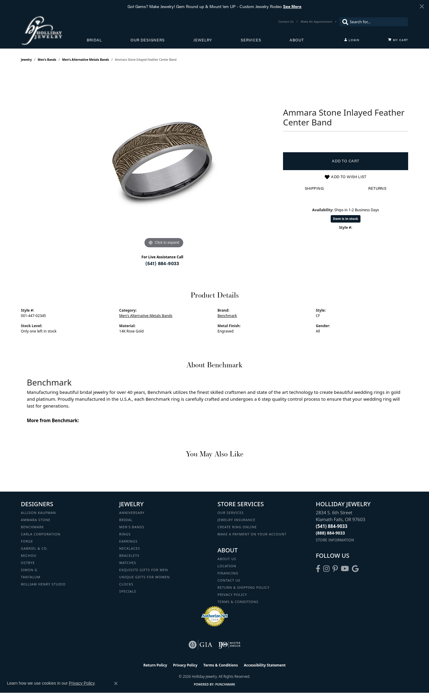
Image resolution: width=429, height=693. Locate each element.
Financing (227, 573)
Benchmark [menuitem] (32, 527)
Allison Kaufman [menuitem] (38, 512)
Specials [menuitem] (127, 591)
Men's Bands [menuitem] (131, 527)
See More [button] (292, 6)
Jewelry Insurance (236, 520)
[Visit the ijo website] (229, 644)
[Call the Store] (331, 526)
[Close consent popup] (116, 683)
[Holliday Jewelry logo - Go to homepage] (54, 30)
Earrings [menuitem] (128, 541)
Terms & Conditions (237, 601)
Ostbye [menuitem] (28, 562)
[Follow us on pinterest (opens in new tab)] (335, 568)
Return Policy (155, 665)
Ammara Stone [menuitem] (35, 520)
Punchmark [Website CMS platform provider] (225, 684)
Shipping (314, 188)
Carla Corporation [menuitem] (40, 534)
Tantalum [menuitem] (31, 577)
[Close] (421, 6)
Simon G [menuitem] (29, 570)
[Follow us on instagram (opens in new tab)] (326, 568)
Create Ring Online (237, 527)
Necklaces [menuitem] (129, 548)
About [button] (297, 40)
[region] (163, 160)
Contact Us (228, 580)
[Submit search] (343, 21)
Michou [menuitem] (28, 555)
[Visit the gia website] (200, 644)
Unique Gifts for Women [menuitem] (144, 577)
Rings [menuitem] (125, 534)
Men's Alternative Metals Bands (85, 60)
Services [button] (251, 40)
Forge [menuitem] (27, 541)
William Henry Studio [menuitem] (43, 584)
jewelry (26, 60)
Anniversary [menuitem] (131, 512)
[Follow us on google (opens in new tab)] (355, 568)
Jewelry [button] (202, 40)
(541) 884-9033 (162, 263)
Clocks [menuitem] (126, 584)
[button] (351, 39)
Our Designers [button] (147, 40)
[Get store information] (335, 540)
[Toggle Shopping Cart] (398, 39)
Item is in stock (345, 218)
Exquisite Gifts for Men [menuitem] (143, 570)
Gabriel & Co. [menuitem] (34, 548)
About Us (226, 559)
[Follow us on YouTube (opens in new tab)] (345, 568)
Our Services (230, 512)
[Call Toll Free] (330, 533)
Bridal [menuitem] (126, 520)
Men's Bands (47, 60)
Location (226, 566)
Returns (377, 188)
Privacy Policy (232, 594)
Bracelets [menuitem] (129, 555)
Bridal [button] (94, 40)
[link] (286, 21)
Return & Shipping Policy (243, 587)
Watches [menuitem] (127, 562)
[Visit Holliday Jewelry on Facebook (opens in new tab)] (318, 568)
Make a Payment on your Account (252, 534)
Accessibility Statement (264, 665)
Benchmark (227, 315)
